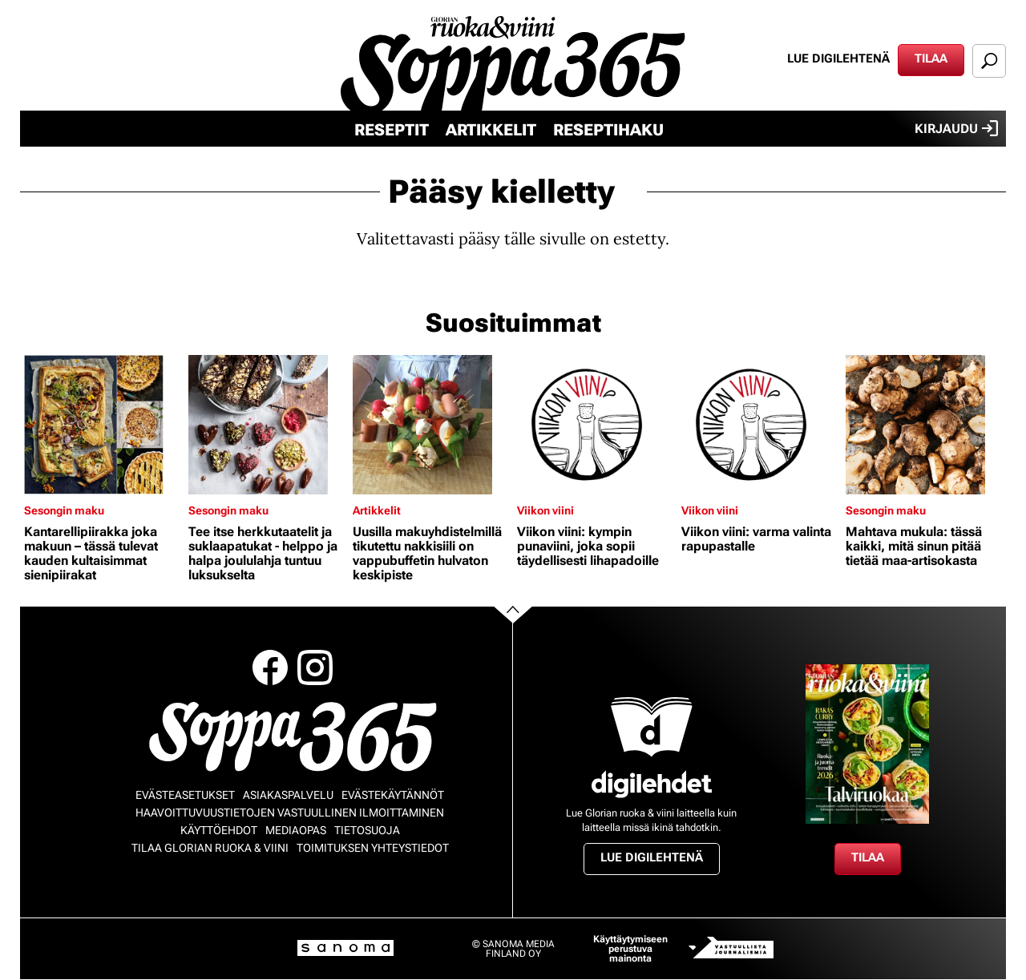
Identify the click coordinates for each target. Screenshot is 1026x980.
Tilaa (931, 58)
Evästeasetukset (185, 794)
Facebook (270, 667)
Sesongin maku (64, 510)
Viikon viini (545, 510)
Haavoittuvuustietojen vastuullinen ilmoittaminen (289, 812)
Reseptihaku (608, 129)
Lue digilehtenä (838, 58)
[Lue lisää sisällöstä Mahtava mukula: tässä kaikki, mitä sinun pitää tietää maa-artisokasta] (924, 424)
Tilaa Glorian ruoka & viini (210, 847)
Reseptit (391, 129)
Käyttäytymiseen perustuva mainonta (630, 949)
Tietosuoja (367, 830)
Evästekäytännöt (392, 794)
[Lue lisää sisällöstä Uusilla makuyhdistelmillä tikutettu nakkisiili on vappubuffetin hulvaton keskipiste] (431, 424)
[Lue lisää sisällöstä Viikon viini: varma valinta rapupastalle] (759, 424)
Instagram (315, 667)
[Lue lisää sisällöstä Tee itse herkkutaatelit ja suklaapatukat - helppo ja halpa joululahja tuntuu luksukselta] (266, 424)
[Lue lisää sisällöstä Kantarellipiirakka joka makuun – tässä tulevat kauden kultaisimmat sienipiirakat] (102, 424)
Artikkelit (491, 129)
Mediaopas (295, 830)
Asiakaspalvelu (288, 794)
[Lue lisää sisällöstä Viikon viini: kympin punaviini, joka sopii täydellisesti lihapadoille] (595, 424)
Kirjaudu (956, 128)
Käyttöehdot (218, 830)
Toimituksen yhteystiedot (373, 847)
